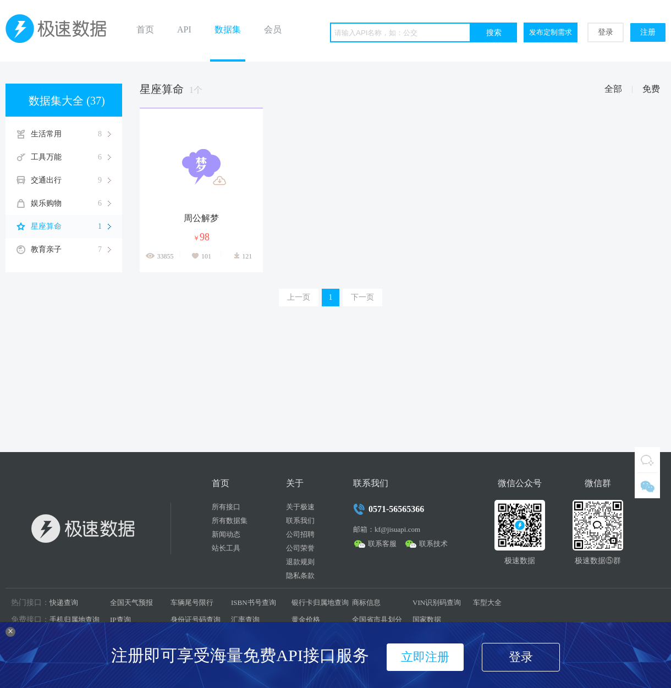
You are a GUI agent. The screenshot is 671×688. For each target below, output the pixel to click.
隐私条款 (300, 575)
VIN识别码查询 (437, 602)
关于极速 (300, 507)
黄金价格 (306, 619)
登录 (605, 32)
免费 (651, 88)
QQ (647, 459)
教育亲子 (71, 249)
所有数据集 (230, 520)
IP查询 (120, 619)
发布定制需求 (550, 32)
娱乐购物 (71, 203)
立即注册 (425, 657)
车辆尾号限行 (191, 602)
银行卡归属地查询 (320, 602)
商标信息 (366, 602)
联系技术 (433, 544)
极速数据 (61, 30)
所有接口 (226, 507)
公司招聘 (300, 534)
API (184, 29)
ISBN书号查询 (253, 602)
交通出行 (71, 180)
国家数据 (427, 619)
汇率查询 (245, 619)
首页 (145, 29)
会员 (273, 29)
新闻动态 (226, 534)
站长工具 (226, 548)
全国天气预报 (131, 602)
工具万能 (71, 157)
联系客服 (382, 544)
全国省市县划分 (377, 619)
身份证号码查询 (195, 619)
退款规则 (300, 562)
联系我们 (300, 520)
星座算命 (71, 226)
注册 (648, 32)
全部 (613, 88)
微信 (647, 485)
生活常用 (71, 134)
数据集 (228, 29)
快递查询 (64, 602)
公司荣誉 (300, 548)
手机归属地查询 (75, 619)
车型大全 (487, 602)
